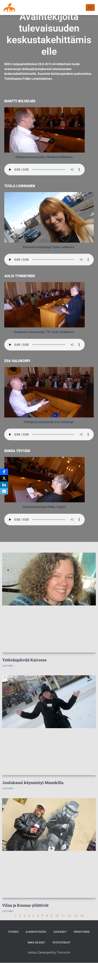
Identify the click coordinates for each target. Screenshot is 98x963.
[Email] (4, 491)
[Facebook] (4, 472)
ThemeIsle (63, 952)
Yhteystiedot (61, 942)
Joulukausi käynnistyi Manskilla (32, 782)
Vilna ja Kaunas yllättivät (25, 905)
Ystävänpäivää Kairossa (24, 659)
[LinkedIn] (4, 485)
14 (81, 915)
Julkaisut (59, 931)
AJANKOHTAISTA (36, 931)
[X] (4, 478)
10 (57, 915)
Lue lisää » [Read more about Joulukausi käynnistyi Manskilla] (8, 788)
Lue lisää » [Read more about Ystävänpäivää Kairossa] (8, 665)
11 (63, 915)
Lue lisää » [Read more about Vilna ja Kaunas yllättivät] (8, 911)
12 (69, 915)
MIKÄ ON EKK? (36, 942)
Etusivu (13, 931)
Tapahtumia (82, 931)
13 (75, 915)
